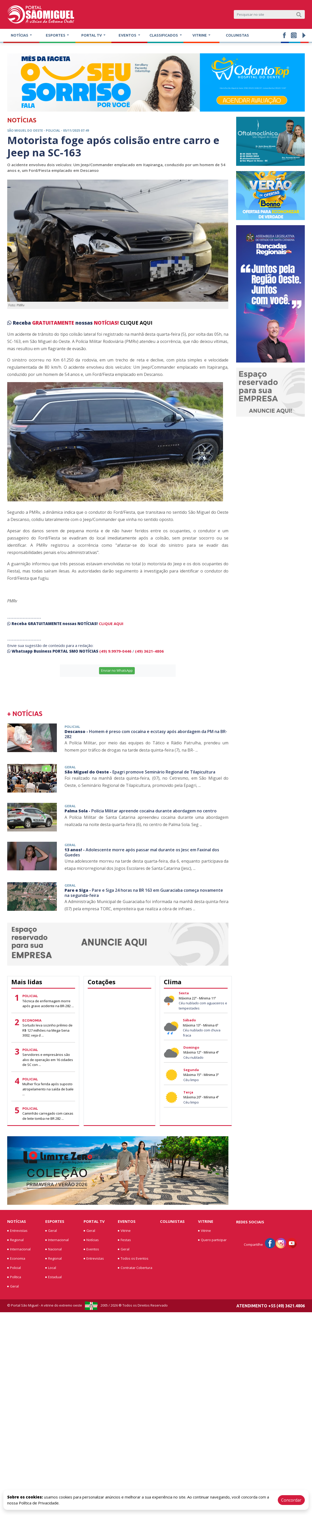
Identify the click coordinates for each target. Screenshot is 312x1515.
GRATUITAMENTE (53, 322)
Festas (124, 1240)
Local (50, 1268)
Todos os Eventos (133, 1258)
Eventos (91, 1249)
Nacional (53, 1249)
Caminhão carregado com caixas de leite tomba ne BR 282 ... (47, 1116)
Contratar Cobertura (135, 1268)
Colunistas (237, 35)
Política (14, 1277)
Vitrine (124, 1230)
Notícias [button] (20, 35)
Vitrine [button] (200, 35)
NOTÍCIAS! (106, 322)
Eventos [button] (128, 35)
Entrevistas (17, 1230)
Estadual (53, 1277)
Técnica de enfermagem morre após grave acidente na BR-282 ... (48, 1003)
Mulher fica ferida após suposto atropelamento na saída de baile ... (48, 1089)
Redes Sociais (250, 1221)
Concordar (291, 1500)
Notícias (16, 1221)
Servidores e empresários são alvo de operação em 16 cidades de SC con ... (47, 1059)
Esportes (54, 1221)
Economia (16, 1258)
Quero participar (212, 1240)
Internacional (19, 1249)
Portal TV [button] (92, 35)
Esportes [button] (56, 35)
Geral (13, 1286)
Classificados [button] (164, 35)
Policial (14, 1268)
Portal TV (94, 1221)
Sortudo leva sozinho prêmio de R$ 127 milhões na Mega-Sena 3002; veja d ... (47, 1030)
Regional (15, 1240)
